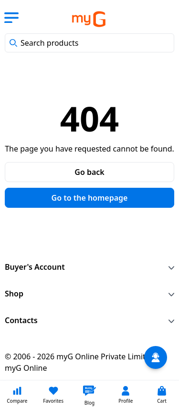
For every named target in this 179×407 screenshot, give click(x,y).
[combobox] (89, 42)
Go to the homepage (90, 198)
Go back (89, 172)
